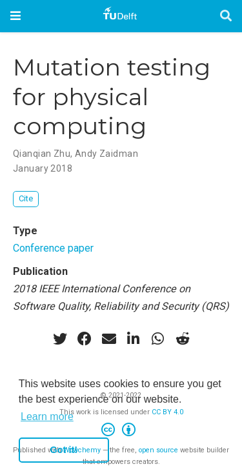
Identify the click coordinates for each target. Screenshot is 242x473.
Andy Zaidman (106, 153)
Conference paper (53, 248)
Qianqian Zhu (41, 153)
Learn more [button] (47, 416)
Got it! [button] (63, 450)
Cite (26, 198)
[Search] (226, 16)
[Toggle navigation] (15, 16)
